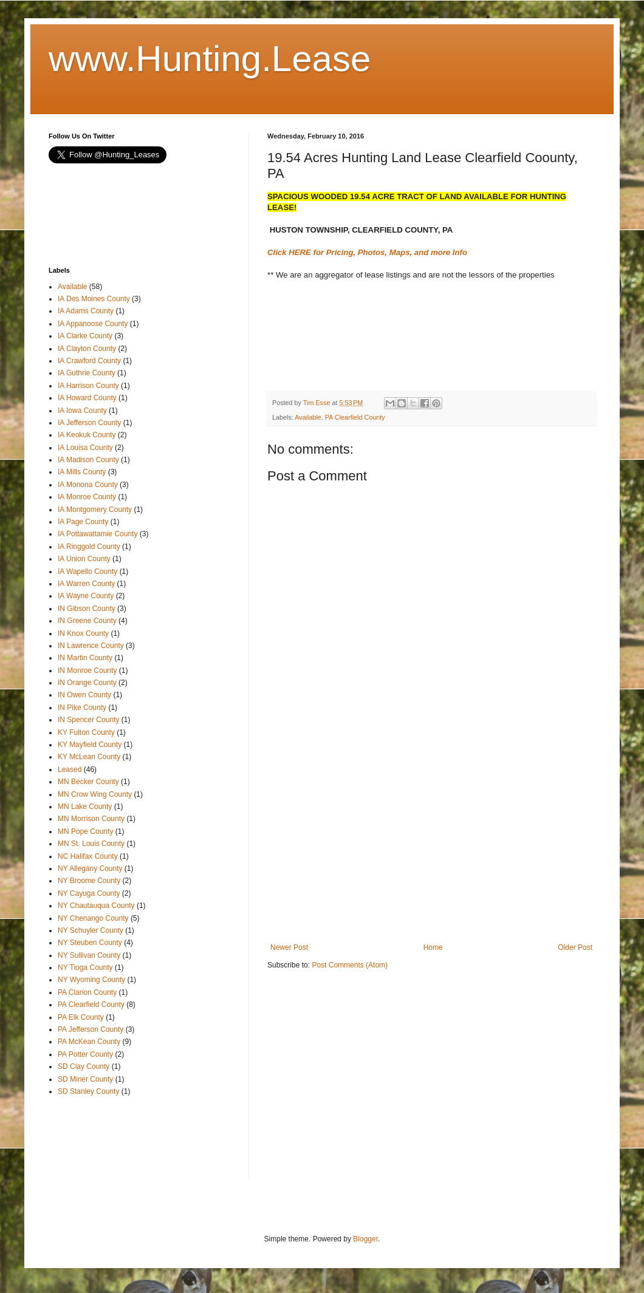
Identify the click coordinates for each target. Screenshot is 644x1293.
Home (433, 947)
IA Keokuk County (86, 435)
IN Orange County (87, 682)
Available (308, 417)
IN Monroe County (87, 670)
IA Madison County (88, 459)
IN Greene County (87, 620)
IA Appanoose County (93, 323)
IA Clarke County (85, 336)
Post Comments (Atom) (350, 965)
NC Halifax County (88, 856)
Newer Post (289, 947)
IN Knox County (83, 633)
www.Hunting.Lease (210, 58)
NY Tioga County (85, 967)
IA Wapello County (87, 571)
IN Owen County (84, 695)
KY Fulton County (86, 732)
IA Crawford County (89, 361)
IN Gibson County (86, 608)
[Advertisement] (364, 345)
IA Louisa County (85, 447)
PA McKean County (89, 1041)
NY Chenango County (93, 918)
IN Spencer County (88, 719)
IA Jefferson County (90, 422)
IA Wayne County (86, 596)
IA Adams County (86, 311)
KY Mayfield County (90, 744)
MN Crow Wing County (95, 794)
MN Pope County (85, 831)
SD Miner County (85, 1079)
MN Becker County (88, 781)
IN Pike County (82, 707)
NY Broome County (89, 880)
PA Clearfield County (355, 417)
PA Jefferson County (90, 1029)
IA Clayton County (87, 348)
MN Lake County (85, 806)
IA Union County (84, 558)
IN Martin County (85, 657)
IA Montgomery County (95, 509)
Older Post (575, 947)
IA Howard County (87, 398)
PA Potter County (85, 1054)
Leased (69, 769)
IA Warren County (86, 583)
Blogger (365, 1239)
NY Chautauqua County (96, 905)
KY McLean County (89, 756)
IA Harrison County (88, 385)
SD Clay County (83, 1066)
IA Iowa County (82, 410)
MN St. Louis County (91, 843)
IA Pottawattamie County (97, 534)
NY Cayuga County (89, 893)
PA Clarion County (87, 992)
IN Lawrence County (91, 645)
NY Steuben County (90, 942)
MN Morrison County (91, 818)
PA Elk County (81, 1017)
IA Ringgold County (89, 546)
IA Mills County (82, 472)
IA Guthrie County (86, 373)
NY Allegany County (90, 868)
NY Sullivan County (89, 955)
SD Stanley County (88, 1091)
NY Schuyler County (90, 930)
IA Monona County (88, 484)
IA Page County (83, 521)
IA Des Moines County (94, 299)
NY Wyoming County (91, 979)
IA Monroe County (87, 497)
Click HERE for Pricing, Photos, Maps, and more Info (367, 252)
